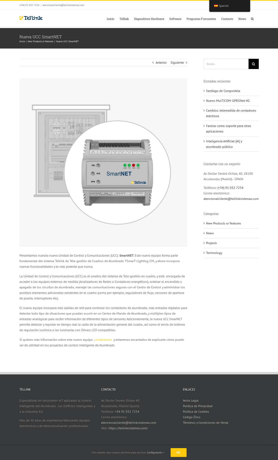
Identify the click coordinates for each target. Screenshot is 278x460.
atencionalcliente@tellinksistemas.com (63, 5)
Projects (211, 243)
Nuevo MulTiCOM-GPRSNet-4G (228, 101)
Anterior (161, 62)
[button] (252, 18)
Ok (179, 452)
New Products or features (223, 223)
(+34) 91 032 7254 (230, 188)
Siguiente (177, 62)
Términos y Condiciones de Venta (205, 422)
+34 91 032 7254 (127, 411)
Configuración (155, 452)
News (210, 233)
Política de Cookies (196, 411)
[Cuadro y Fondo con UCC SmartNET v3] (103, 162)
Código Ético (191, 417)
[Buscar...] (226, 64)
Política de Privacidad (198, 406)
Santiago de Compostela (223, 91)
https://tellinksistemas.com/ (128, 428)
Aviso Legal (191, 400)
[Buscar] (254, 64)
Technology (214, 253)
